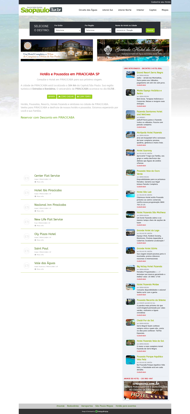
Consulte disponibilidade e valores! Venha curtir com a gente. (151, 291)
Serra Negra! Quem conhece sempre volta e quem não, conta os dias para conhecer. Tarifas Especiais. (150, 329)
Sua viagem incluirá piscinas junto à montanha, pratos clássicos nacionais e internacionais (151, 256)
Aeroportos (87, 406)
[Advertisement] (69, 147)
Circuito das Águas (88, 10)
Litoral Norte (124, 10)
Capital (153, 10)
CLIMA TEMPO (84, 97)
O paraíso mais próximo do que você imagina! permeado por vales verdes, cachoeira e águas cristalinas (151, 309)
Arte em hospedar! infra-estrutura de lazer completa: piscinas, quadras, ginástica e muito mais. (151, 140)
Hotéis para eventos (126, 406)
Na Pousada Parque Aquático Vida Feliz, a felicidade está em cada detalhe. (151, 367)
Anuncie (61, 406)
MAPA (52, 97)
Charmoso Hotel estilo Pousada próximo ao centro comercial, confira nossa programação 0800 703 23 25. (150, 201)
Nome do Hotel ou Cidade (126, 25)
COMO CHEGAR (66, 97)
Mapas (165, 10)
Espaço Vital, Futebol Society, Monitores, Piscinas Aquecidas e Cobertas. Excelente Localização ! (150, 238)
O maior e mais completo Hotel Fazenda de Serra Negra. (150, 347)
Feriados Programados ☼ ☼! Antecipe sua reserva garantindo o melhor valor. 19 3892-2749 (151, 274)
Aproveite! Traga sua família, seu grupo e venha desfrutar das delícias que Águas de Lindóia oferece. (150, 159)
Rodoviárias (73, 406)
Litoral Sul (107, 10)
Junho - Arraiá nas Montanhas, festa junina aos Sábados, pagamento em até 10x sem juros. (151, 80)
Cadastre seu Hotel (161, 2)
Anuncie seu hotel (131, 379)
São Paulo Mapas (104, 406)
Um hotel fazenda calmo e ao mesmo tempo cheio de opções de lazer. (151, 220)
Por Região (89, 25)
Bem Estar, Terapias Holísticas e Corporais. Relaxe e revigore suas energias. (151, 101)
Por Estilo (58, 25)
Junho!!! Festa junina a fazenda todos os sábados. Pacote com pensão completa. (150, 122)
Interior (140, 10)
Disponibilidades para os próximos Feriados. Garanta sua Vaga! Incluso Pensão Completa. (151, 181)
